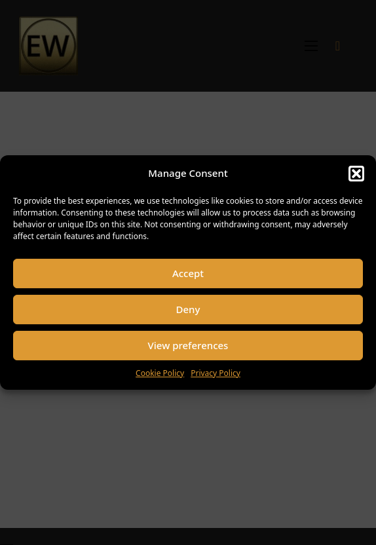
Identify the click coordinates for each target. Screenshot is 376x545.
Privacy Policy (215, 373)
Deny (188, 309)
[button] (356, 173)
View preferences (188, 345)
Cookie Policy (160, 373)
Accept (188, 273)
